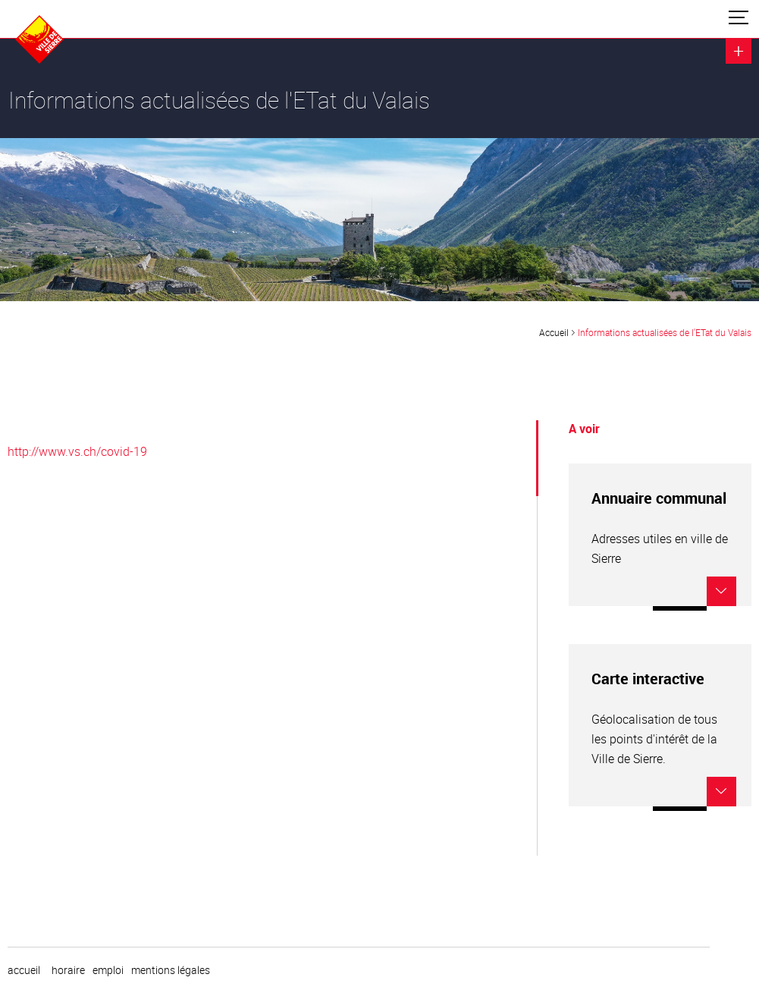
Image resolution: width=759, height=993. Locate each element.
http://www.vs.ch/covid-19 (77, 451)
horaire (68, 970)
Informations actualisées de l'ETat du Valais (664, 332)
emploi (108, 970)
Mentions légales (170, 970)
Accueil (554, 332)
